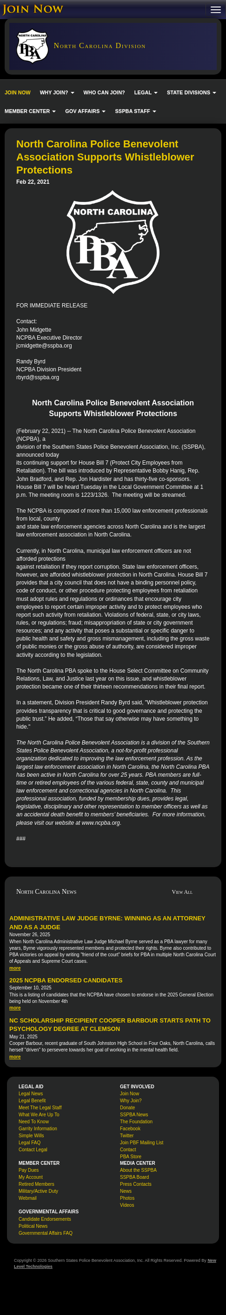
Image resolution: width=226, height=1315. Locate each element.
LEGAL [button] (146, 92)
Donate (127, 1107)
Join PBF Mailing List (141, 1142)
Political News (33, 1226)
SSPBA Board (134, 1177)
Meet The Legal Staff (40, 1107)
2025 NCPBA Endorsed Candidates (65, 980)
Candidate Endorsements (45, 1219)
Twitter (126, 1135)
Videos (127, 1205)
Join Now (129, 1093)
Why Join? (131, 1100)
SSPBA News (134, 1114)
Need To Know (34, 1121)
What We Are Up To (39, 1114)
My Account (31, 1177)
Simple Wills (31, 1135)
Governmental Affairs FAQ (46, 1233)
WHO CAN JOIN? (104, 92)
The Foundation (136, 1121)
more (14, 968)
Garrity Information (38, 1128)
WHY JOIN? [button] (57, 92)
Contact (128, 1149)
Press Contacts (136, 1184)
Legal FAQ (29, 1142)
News (126, 1191)
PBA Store (130, 1156)
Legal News (31, 1093)
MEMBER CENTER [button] (30, 111)
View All (182, 892)
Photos (127, 1198)
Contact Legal (33, 1149)
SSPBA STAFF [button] (135, 111)
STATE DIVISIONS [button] (191, 92)
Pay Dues (29, 1170)
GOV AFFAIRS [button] (85, 111)
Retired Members (36, 1184)
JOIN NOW (18, 92)
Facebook (130, 1128)
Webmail (28, 1198)
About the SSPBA (138, 1170)
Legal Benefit (32, 1100)
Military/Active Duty (38, 1191)
